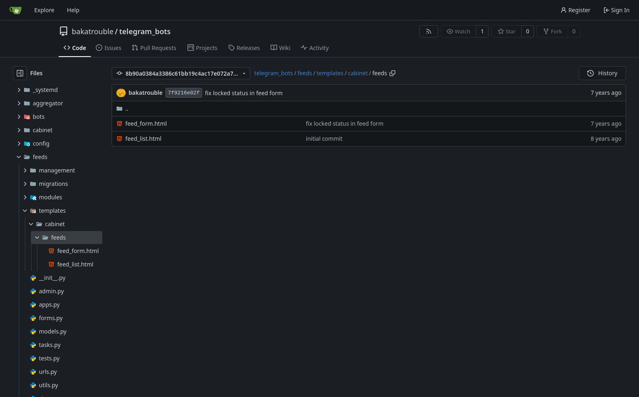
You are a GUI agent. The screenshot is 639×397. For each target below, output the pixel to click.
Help (73, 10)
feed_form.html (146, 123)
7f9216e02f (184, 93)
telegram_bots (145, 31)
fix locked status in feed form (243, 93)
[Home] (15, 10)
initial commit (324, 138)
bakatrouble (92, 31)
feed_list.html (144, 138)
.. (122, 108)
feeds (304, 73)
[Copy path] (392, 73)
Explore (44, 10)
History (602, 73)
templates (330, 73)
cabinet (358, 73)
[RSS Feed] (428, 31)
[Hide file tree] (20, 73)
